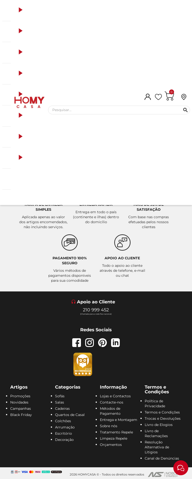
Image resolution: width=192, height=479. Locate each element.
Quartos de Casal (70, 414)
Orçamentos (111, 444)
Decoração (64, 439)
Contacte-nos (111, 402)
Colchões (63, 421)
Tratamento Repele (116, 432)
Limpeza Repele (113, 438)
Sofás (59, 396)
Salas (59, 402)
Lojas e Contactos (115, 396)
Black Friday (21, 414)
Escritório (63, 433)
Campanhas (20, 408)
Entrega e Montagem (118, 419)
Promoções (20, 396)
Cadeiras (62, 408)
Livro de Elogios (159, 424)
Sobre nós (108, 426)
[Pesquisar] (119, 110)
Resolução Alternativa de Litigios (157, 447)
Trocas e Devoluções (163, 418)
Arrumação (65, 427)
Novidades (19, 402)
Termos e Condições (162, 412)
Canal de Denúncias (162, 458)
